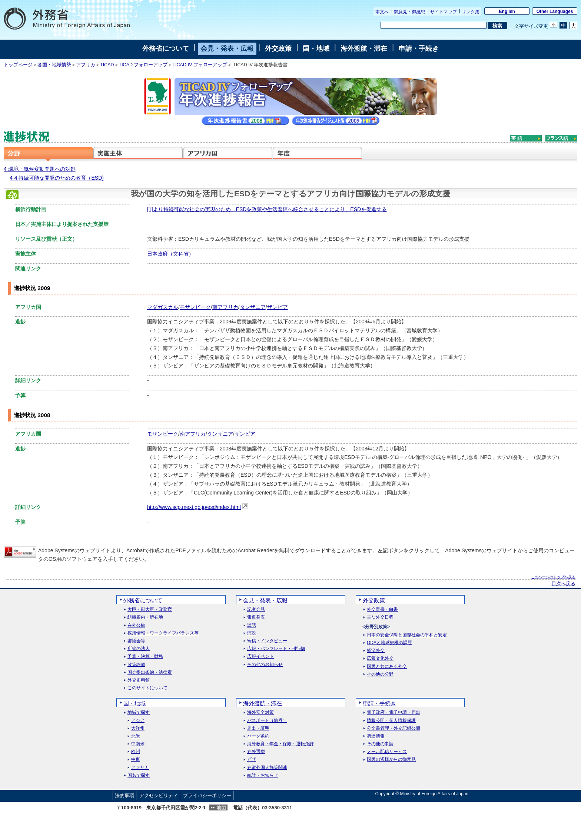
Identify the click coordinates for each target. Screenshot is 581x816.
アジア (138, 720)
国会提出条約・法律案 (149, 672)
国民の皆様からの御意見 (391, 759)
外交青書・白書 (382, 609)
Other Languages (555, 11)
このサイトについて (147, 688)
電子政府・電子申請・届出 (393, 712)
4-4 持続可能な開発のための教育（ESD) (57, 178)
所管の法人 (138, 648)
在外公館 (136, 625)
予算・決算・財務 (145, 656)
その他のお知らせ (265, 664)
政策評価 (136, 664)
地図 (221, 807)
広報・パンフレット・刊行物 (276, 648)
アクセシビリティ (158, 795)
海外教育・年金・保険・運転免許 (280, 744)
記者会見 (256, 609)
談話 (251, 625)
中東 (135, 759)
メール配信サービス (387, 751)
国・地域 (316, 48)
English (507, 11)
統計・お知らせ (262, 775)
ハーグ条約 (258, 736)
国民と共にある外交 (387, 666)
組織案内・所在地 (145, 617)
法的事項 (124, 795)
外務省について (165, 48)
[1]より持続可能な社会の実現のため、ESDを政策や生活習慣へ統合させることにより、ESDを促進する (267, 209)
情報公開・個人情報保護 (391, 720)
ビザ (251, 759)
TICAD (107, 64)
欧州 (135, 751)
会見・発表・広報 (227, 48)
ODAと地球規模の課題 (389, 642)
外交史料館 (138, 680)
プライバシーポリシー (207, 795)
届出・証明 (258, 728)
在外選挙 (256, 751)
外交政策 (278, 48)
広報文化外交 (380, 658)
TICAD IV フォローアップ (199, 64)
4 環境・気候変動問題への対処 (40, 169)
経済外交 (376, 650)
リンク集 (470, 11)
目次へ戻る (563, 583)
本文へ (382, 11)
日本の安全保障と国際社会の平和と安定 (407, 635)
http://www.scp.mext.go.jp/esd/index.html (194, 507)
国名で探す (138, 775)
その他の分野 (380, 674)
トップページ (18, 64)
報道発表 (256, 617)
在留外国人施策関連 (267, 767)
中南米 (138, 744)
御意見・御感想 (409, 11)
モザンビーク (195, 307)
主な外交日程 (380, 617)
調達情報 (376, 736)
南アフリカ (225, 307)
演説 (251, 633)
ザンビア (277, 307)
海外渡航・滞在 (364, 48)
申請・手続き (419, 48)
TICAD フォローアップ (143, 64)
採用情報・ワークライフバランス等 (163, 633)
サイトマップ (443, 11)
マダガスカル (162, 307)
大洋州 (138, 728)
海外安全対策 (260, 712)
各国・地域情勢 (54, 64)
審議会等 (136, 641)
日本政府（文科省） (170, 254)
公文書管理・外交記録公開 (393, 728)
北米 (135, 736)
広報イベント (260, 656)
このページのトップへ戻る (553, 577)
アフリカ (85, 64)
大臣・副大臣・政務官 (149, 609)
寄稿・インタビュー (267, 641)
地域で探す (138, 712)
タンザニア (253, 307)
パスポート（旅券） (267, 720)
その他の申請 (380, 744)
